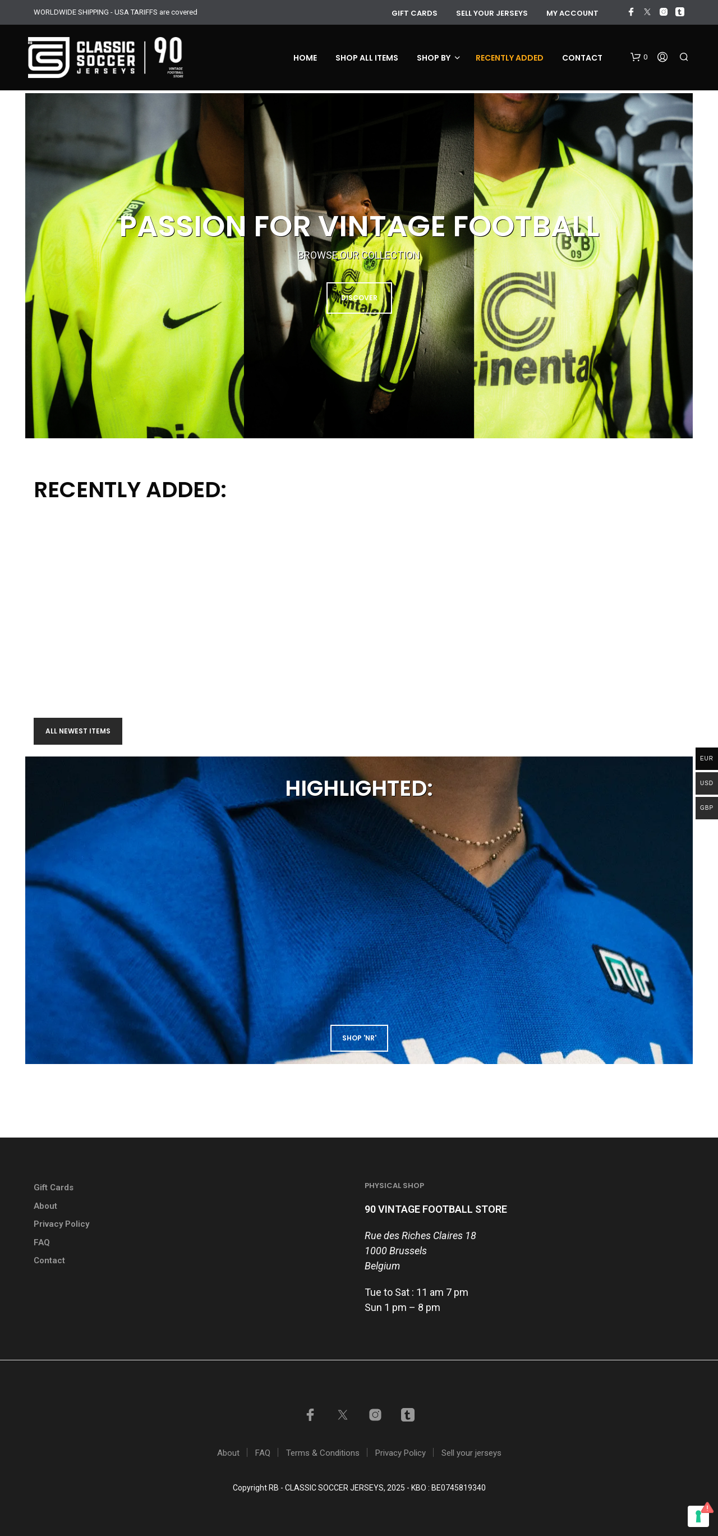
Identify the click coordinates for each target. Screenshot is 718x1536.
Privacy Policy (61, 1224)
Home (305, 57)
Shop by (433, 57)
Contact (582, 57)
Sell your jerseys (492, 13)
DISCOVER (359, 297)
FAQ (42, 1242)
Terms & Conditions (323, 1453)
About (45, 1206)
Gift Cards (53, 1187)
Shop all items (366, 57)
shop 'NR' (359, 1038)
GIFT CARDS (415, 13)
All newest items (78, 731)
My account (572, 13)
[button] (638, 57)
